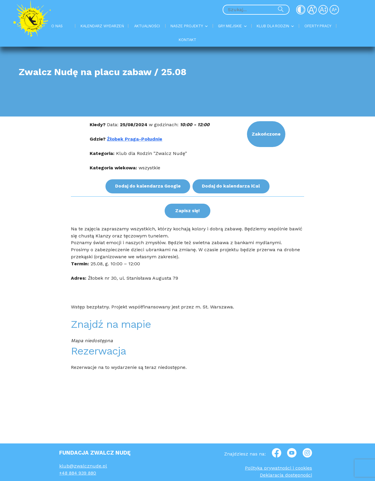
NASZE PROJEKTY (187, 26)
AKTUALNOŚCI (147, 26)
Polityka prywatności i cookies (278, 468)
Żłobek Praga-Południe (134, 139)
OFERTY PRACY (317, 26)
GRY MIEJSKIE (230, 26)
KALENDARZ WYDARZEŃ (102, 26)
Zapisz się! (187, 210)
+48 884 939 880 (77, 473)
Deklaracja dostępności (286, 475)
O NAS (57, 26)
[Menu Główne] (187, 33)
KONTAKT (187, 40)
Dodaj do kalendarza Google (147, 186)
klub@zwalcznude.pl (83, 466)
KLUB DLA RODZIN (273, 26)
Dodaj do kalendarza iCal (232, 186)
